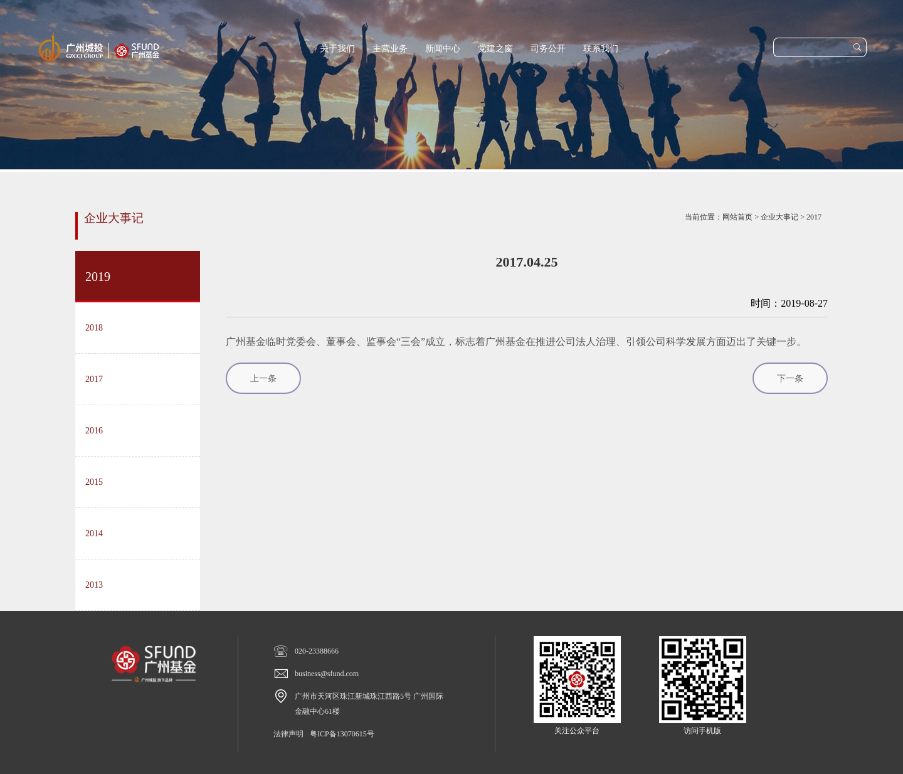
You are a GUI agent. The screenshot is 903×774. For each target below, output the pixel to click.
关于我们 (337, 48)
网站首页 (737, 217)
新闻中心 (442, 48)
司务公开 (548, 48)
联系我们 (600, 48)
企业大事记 (779, 217)
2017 (813, 217)
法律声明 (288, 733)
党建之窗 (495, 48)
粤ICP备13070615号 (342, 733)
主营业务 (390, 48)
